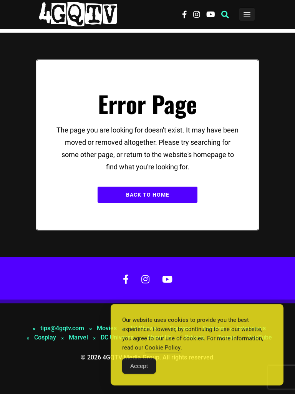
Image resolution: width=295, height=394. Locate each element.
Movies (107, 328)
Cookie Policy (163, 349)
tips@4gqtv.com (62, 328)
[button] (225, 14)
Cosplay (45, 337)
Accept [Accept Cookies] (139, 367)
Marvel (78, 337)
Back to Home (147, 195)
